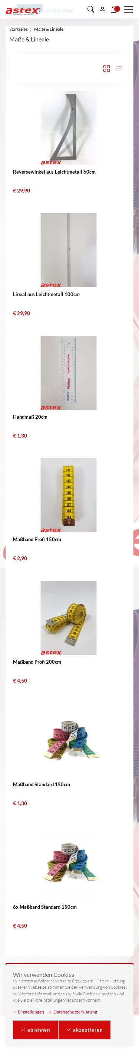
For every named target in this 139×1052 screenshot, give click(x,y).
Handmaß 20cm (30, 417)
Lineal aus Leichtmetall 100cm (46, 294)
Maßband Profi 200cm (37, 662)
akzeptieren (84, 1030)
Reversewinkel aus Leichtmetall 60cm (54, 172)
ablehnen (35, 1030)
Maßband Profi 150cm (37, 539)
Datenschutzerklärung (73, 1012)
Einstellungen (28, 1012)
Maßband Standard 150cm (41, 784)
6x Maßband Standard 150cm (45, 907)
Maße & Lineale (29, 39)
